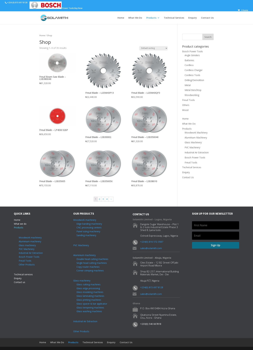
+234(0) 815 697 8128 (151, 287)
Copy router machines (86, 266)
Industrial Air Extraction (197, 152)
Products (151, 18)
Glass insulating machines (88, 292)
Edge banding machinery (87, 223)
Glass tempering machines (88, 307)
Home (120, 18)
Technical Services (174, 18)
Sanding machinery (84, 235)
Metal (188, 85)
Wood (185, 110)
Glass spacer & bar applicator (90, 303)
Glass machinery (27, 245)
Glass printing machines (87, 299)
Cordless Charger (193, 70)
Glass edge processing (86, 288)
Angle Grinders (192, 55)
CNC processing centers (87, 227)
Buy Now (78, 8)
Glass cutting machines (88, 284)
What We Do (135, 18)
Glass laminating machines (88, 295)
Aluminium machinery (30, 241)
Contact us (19, 282)
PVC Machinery (192, 147)
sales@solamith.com (151, 248)
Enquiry (192, 18)
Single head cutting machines (90, 262)
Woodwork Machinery (196, 132)
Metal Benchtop (193, 90)
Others (185, 105)
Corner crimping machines (88, 270)
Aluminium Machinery (196, 137)
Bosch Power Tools (192, 51)
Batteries (189, 60)
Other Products (27, 264)
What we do (20, 223)
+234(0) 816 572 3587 (151, 241)
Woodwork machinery (30, 237)
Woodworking (192, 95)
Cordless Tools (192, 75)
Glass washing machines (87, 311)
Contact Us (207, 18)
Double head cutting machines (92, 259)
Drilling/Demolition (194, 80)
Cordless (189, 65)
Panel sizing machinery (86, 231)
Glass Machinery (193, 142)
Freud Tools (188, 100)
